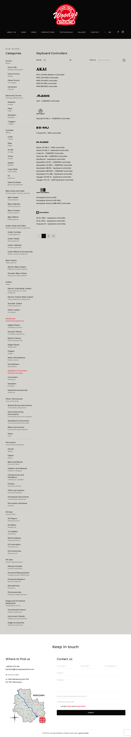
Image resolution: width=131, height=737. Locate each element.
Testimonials (66, 32)
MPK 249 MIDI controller (47, 78)
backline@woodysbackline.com (20, 669)
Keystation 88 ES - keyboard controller (53, 168)
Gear (23, 32)
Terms (69, 706)
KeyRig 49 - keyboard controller (50, 159)
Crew (33, 32)
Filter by (93, 60)
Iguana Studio (83, 733)
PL (105, 32)
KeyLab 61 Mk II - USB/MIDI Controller (53, 118)
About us (11, 32)
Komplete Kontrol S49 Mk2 (48, 200)
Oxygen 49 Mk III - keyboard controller (53, 177)
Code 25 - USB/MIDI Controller (50, 153)
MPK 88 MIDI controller (46, 86)
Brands (39, 60)
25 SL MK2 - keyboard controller (51, 218)
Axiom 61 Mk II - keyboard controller (52, 150)
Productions (47, 32)
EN (110, 32)
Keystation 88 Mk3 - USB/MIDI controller (54, 171)
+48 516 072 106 (12, 666)
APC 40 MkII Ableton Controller (50, 75)
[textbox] (57, 60)
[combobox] (57, 60)
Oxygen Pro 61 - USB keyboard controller (55, 180)
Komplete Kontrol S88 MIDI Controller (53, 203)
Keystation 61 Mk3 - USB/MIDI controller (54, 165)
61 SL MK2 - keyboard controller (50, 221)
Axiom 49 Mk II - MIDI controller (50, 147)
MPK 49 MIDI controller (46, 81)
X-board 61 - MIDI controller (48, 133)
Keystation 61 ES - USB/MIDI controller (53, 162)
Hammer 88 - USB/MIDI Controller (51, 156)
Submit (91, 713)
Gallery (82, 32)
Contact (95, 32)
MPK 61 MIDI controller (46, 83)
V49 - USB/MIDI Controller (48, 101)
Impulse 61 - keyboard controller (51, 224)
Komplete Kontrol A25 (46, 197)
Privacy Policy (80, 706)
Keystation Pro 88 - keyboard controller (54, 174)
